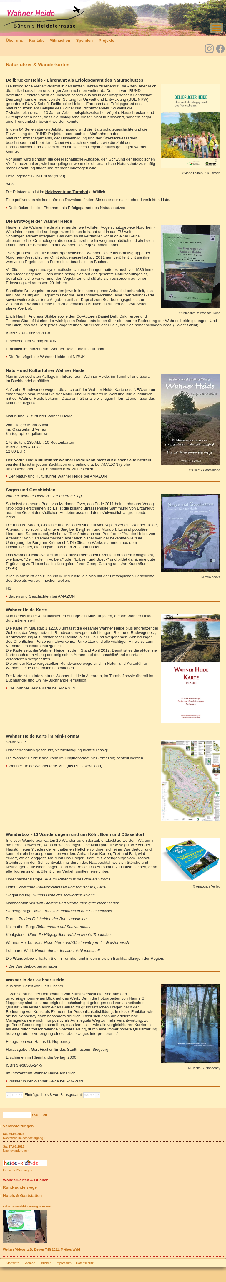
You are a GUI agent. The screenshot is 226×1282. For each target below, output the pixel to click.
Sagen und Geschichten (30, 490)
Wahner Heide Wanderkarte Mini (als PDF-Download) (55, 766)
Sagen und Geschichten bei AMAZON (42, 596)
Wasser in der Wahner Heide (35, 980)
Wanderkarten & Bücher (25, 1180)
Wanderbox (23, 958)
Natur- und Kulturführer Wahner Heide (45, 370)
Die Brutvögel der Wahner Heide (39, 221)
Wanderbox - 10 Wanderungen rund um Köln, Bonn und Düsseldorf (75, 834)
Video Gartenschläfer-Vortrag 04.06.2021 (27, 1206)
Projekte (106, 40)
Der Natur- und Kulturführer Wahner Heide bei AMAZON (58, 476)
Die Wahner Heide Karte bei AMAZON (42, 688)
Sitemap (29, 1263)
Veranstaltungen (18, 1126)
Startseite (12, 1263)
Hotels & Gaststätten (22, 1195)
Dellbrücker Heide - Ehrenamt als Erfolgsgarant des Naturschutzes (74, 80)
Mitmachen (59, 40)
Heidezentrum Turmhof (66, 192)
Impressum (64, 1263)
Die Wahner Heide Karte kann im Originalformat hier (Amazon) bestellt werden (74, 758)
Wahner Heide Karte (26, 610)
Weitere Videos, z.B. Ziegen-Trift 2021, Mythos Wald (41, 1249)
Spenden (84, 40)
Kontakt (36, 40)
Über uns (14, 40)
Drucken (45, 1263)
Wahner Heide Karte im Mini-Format (42, 736)
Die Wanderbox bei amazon (33, 966)
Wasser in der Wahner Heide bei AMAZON (46, 1081)
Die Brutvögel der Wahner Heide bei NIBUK (47, 357)
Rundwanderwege (20, 1187)
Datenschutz (85, 1263)
